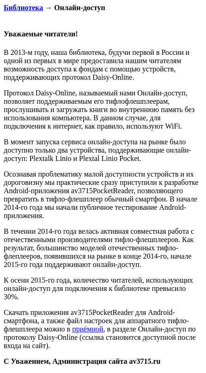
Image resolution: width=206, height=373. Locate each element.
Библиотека (23, 8)
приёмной (87, 329)
